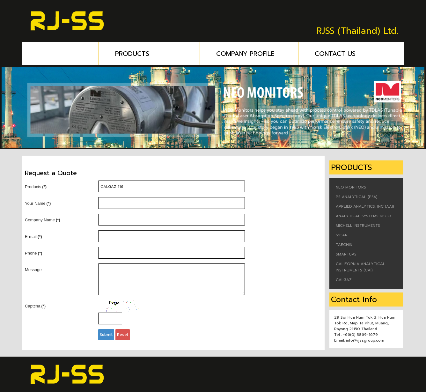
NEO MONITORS (351, 187)
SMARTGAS (346, 254)
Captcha (35, 306)
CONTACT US (335, 53)
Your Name (38, 203)
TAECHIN (344, 245)
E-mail (33, 236)
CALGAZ (344, 280)
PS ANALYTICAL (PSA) (357, 197)
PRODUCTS (157, 53)
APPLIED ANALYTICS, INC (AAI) (365, 206)
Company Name (42, 220)
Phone (33, 253)
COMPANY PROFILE (257, 53)
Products (36, 186)
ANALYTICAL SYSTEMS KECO (363, 216)
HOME (64, 53)
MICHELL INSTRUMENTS (358, 225)
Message (33, 269)
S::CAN (342, 235)
